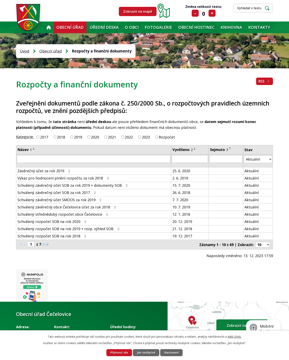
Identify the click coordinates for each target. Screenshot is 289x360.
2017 (44, 136)
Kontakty (259, 27)
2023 (146, 136)
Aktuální (251, 170)
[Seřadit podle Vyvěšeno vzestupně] (195, 148)
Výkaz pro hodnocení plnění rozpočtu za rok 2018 (63, 177)
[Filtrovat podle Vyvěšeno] (190, 159)
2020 (95, 136)
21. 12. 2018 (182, 228)
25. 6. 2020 (181, 170)
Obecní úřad (70, 27)
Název (24, 149)
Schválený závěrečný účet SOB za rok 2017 (57, 192)
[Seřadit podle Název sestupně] (34, 149)
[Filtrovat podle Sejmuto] (225, 159)
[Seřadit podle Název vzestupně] (34, 148)
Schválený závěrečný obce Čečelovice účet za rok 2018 (67, 206)
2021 (112, 136)
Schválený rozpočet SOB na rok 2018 (52, 235)
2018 (61, 136)
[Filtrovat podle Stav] (258, 159)
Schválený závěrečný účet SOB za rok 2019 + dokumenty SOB (73, 185)
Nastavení (172, 353)
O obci (132, 27)
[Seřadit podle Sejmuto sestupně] (230, 149)
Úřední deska (104, 27)
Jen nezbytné (146, 353)
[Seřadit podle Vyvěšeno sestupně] (195, 149)
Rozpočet (167, 136)
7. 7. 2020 (180, 199)
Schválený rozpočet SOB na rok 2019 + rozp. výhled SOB (69, 228)
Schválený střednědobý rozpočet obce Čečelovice (63, 214)
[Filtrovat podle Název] (93, 159)
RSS (264, 81)
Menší (195, 13)
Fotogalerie (158, 27)
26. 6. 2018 (181, 192)
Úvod (48, 27)
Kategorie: (25, 136)
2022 (129, 136)
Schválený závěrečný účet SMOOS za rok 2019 (60, 199)
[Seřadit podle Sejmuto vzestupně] (230, 148)
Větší (212, 13)
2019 (78, 136)
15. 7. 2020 (181, 185)
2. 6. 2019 (180, 177)
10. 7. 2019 (181, 206)
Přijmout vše (119, 353)
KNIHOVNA (231, 27)
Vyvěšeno (182, 149)
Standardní (203, 13)
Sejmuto (219, 149)
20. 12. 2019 (182, 221)
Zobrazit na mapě (137, 11)
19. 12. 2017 (182, 235)
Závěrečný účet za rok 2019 (44, 170)
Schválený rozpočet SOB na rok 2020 (52, 221)
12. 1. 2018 (181, 214)
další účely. (234, 336)
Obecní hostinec (196, 27)
